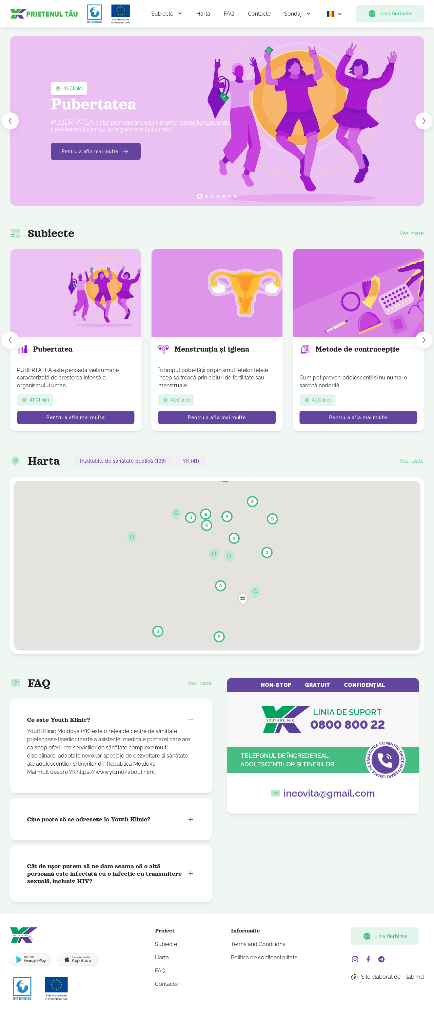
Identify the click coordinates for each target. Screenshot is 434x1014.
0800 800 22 (347, 724)
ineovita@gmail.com (329, 793)
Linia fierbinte (390, 14)
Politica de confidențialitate (264, 957)
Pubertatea (45, 349)
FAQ (229, 14)
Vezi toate (412, 233)
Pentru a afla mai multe (96, 151)
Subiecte (162, 14)
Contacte (259, 14)
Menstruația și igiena (203, 349)
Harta (203, 14)
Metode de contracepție (349, 349)
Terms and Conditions (258, 944)
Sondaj (293, 14)
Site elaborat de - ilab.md (392, 977)
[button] (10, 120)
